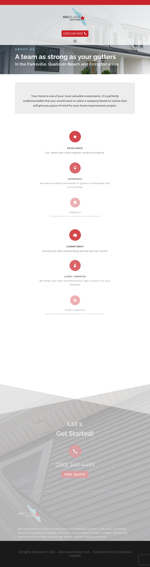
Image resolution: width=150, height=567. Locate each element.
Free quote (74, 507)
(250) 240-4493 (74, 497)
